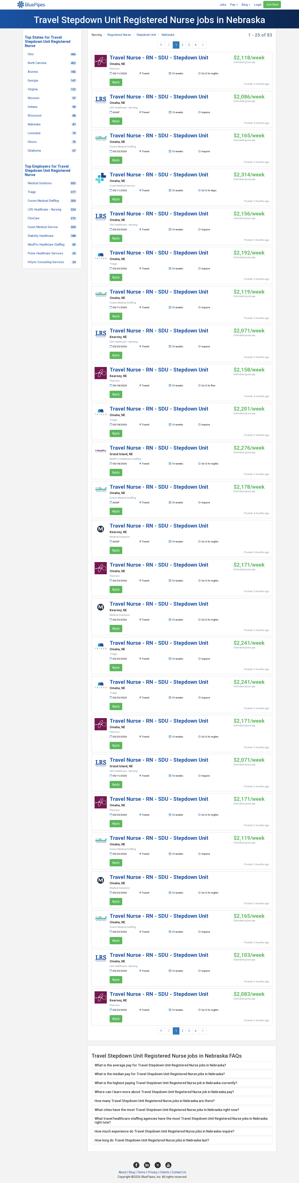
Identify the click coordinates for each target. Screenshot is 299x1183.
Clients (164, 1172)
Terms (141, 1172)
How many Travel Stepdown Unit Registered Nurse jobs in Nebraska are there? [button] (155, 1101)
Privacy (153, 1172)
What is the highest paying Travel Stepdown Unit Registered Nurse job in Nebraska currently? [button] (166, 1083)
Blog (132, 1172)
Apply (116, 82)
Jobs (222, 4)
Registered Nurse (119, 35)
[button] (234, 5)
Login (257, 4)
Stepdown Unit (146, 35)
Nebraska (168, 35)
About (122, 1172)
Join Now (272, 4)
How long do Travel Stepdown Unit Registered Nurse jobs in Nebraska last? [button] (152, 1140)
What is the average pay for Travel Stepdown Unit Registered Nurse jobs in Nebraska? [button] (160, 1065)
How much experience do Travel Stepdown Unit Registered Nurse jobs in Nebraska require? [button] (164, 1131)
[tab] (182, 1065)
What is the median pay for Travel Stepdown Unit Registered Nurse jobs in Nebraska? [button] (160, 1074)
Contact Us (179, 1172)
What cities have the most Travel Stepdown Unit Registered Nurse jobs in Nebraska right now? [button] (167, 1110)
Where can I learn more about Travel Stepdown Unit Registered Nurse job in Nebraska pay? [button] (164, 1092)
